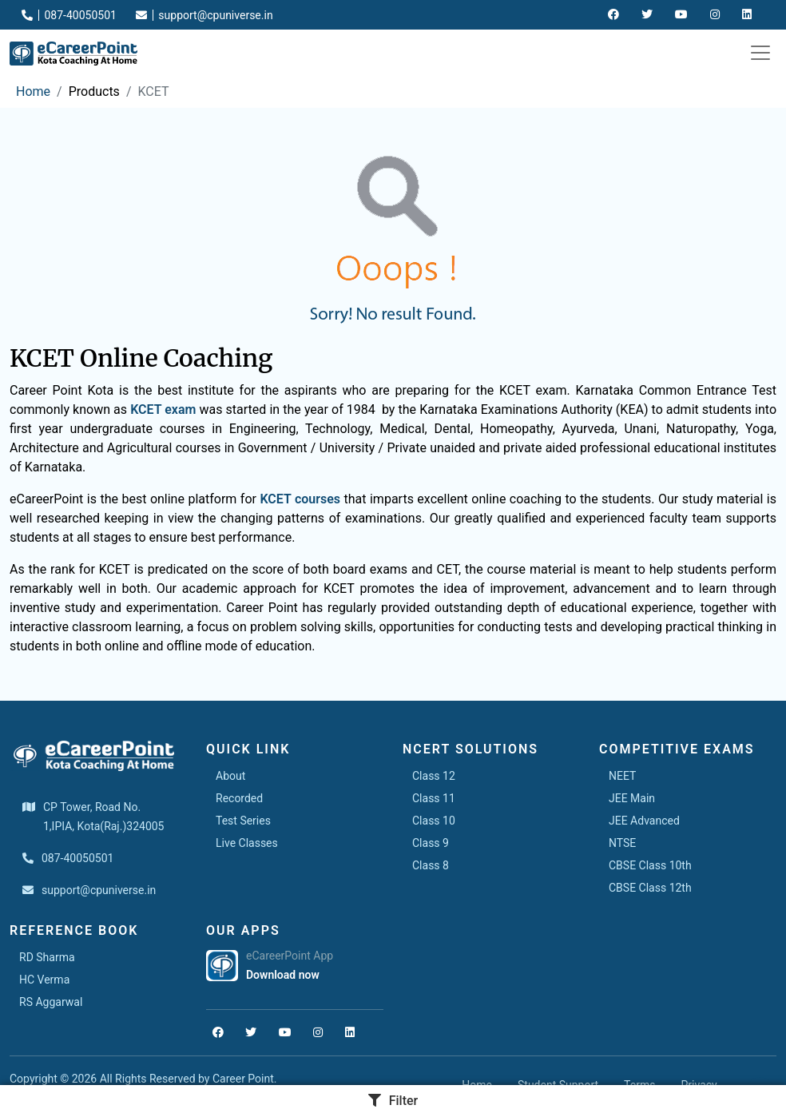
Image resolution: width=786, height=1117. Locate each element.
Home (33, 91)
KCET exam (163, 409)
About (230, 775)
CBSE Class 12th (650, 887)
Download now (283, 974)
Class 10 (433, 820)
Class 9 (430, 843)
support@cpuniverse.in (204, 15)
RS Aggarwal (50, 1002)
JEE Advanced (644, 820)
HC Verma (44, 979)
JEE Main (632, 798)
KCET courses (300, 499)
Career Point (243, 1078)
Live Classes (247, 843)
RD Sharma (47, 957)
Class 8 (430, 865)
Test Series (243, 820)
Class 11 (433, 798)
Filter (393, 1100)
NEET (622, 775)
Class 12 (433, 775)
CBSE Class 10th (650, 865)
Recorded (239, 798)
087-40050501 (69, 15)
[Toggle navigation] (760, 53)
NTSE (622, 843)
